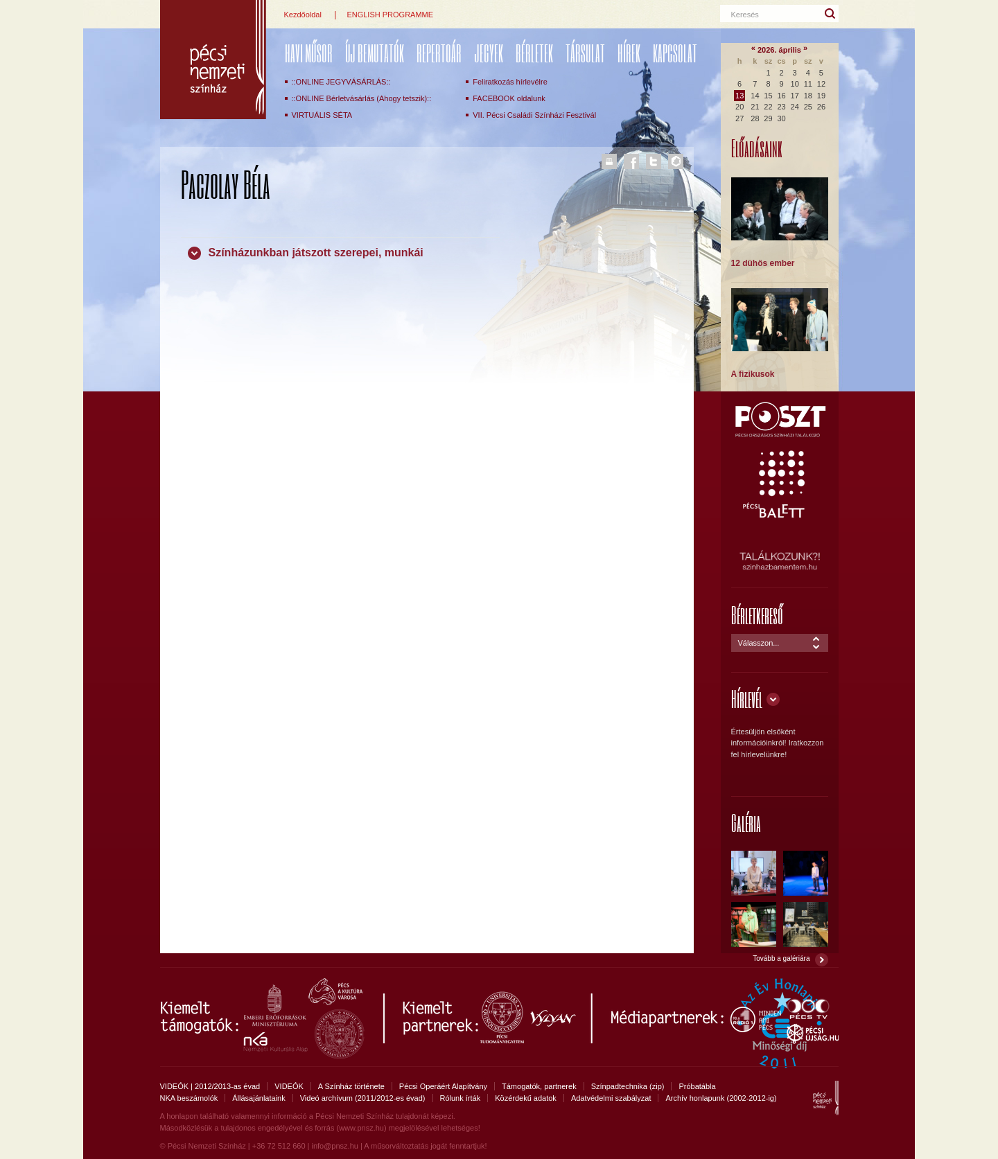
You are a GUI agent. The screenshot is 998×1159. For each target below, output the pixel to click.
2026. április (779, 50)
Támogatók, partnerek (539, 1086)
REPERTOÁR (439, 53)
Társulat (585, 53)
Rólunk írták (460, 1098)
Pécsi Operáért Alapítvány (443, 1086)
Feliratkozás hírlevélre (510, 82)
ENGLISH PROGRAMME (390, 14)
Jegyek (488, 53)
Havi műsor (309, 53)
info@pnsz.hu (334, 1146)
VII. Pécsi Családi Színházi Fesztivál (534, 115)
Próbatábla (697, 1086)
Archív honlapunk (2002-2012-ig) (720, 1098)
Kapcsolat (675, 53)
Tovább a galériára (781, 958)
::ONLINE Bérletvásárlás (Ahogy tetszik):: (362, 98)
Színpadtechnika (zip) (628, 1086)
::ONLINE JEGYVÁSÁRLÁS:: (341, 82)
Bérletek (534, 53)
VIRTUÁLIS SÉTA (322, 115)
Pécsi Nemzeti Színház (213, 59)
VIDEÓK (289, 1086)
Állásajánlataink (258, 1098)
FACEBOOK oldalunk (509, 98)
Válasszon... (759, 643)
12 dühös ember (763, 263)
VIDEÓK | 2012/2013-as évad (210, 1086)
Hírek (629, 53)
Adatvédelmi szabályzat (611, 1098)
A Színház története (351, 1086)
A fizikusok (753, 374)
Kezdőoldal (303, 14)
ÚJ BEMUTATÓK (374, 53)
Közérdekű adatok (526, 1098)
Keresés (745, 14)
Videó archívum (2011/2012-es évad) (363, 1098)
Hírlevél (746, 698)
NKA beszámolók (189, 1098)
